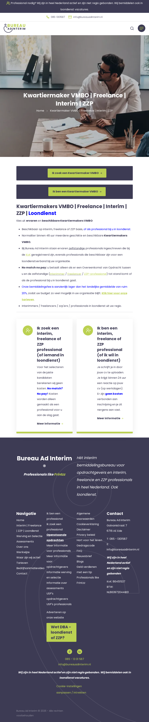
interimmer (57, 273)
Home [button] (40, 110)
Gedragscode (86, 545)
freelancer (74, 273)
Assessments (25, 541)
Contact (21, 573)
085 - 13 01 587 (74, 658)
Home (20, 520)
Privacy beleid (86, 534)
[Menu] (141, 28)
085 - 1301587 (118, 538)
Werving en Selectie (29, 536)
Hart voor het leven (89, 540)
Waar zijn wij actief (28, 557)
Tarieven (22, 562)
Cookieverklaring (88, 524)
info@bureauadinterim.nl (123, 549)
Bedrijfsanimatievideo (30, 568)
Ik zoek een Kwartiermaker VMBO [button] (77, 173)
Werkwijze (23, 552)
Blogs (80, 561)
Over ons (22, 546)
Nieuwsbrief (84, 556)
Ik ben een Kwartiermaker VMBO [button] (77, 191)
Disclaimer (83, 529)
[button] (55, 17)
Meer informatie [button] (50, 423)
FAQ (79, 550)
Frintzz (59, 474)
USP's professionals (59, 604)
